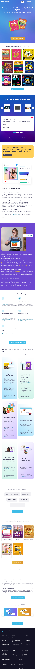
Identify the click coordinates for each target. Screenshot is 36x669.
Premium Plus (28, 640)
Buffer (12, 663)
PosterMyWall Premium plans (13, 592)
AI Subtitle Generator (25, 650)
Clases (3, 651)
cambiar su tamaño (23, 265)
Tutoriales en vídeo (5, 650)
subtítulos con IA (24, 476)
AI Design (13, 650)
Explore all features (15, 644)
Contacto (20, 661)
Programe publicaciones (8, 392)
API (19, 667)
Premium (27, 639)
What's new (4, 639)
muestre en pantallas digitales (7, 337)
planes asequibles (15, 214)
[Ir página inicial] (4, 2)
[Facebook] (22, 631)
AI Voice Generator (25, 651)
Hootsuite (13, 664)
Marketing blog (4, 654)
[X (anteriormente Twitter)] (29, 631)
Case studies (4, 640)
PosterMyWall (5, 304)
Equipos (27, 641)
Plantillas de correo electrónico (17, 639)
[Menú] (33, 1)
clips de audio (7, 319)
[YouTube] (32, 631)
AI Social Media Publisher (16, 651)
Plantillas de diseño (15, 637)
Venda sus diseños (5, 643)
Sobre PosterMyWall (5, 637)
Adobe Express (4, 664)
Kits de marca (6, 320)
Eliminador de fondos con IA (27, 653)
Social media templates (16, 640)
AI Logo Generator (25, 654)
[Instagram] (25, 631)
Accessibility (21, 664)
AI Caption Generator (25, 655)
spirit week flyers (25, 576)
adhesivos (3, 319)
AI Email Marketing (15, 653)
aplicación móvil (4, 284)
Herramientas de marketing (17, 643)
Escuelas (27, 643)
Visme (12, 661)
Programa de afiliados (5, 641)
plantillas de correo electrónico (26, 382)
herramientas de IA (18, 271)
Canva (3, 661)
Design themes (14, 641)
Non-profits (28, 644)
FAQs (20, 665)
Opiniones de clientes (5, 644)
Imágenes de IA (11, 431)
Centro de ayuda (22, 663)
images (9, 318)
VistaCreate (4, 663)
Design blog (4, 653)
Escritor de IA (11, 383)
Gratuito (27, 637)
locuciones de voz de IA (27, 475)
